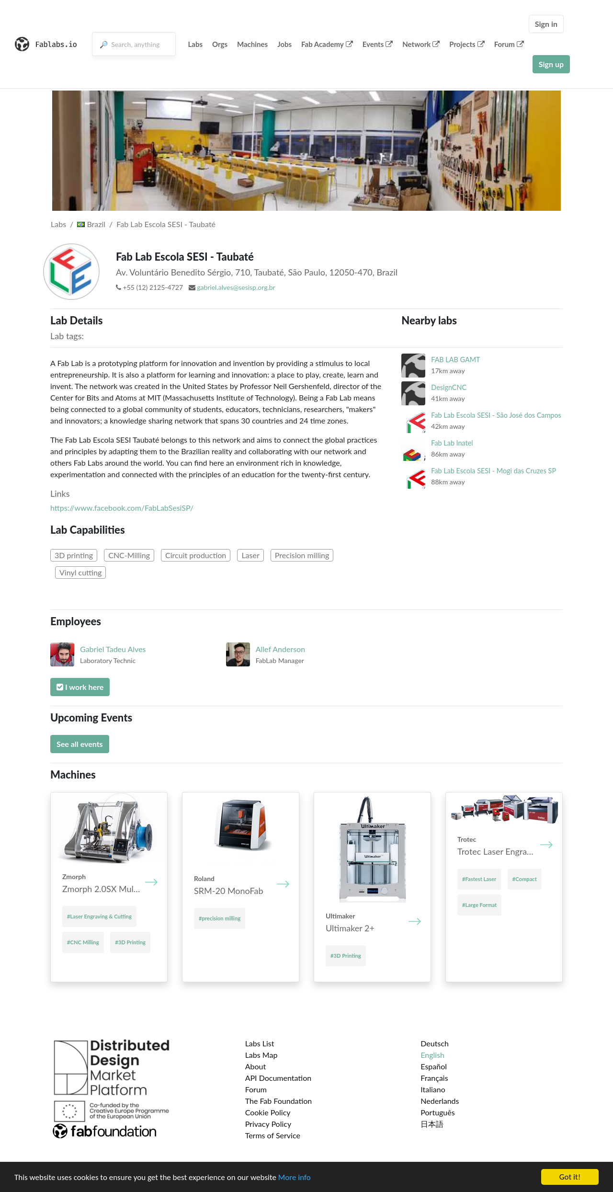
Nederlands (439, 1100)
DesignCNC (448, 387)
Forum (509, 44)
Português (437, 1112)
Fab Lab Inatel (452, 443)
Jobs (284, 44)
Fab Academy (327, 44)
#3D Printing (130, 942)
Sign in (546, 23)
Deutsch (434, 1043)
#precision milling (219, 918)
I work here (80, 686)
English (432, 1054)
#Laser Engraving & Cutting (99, 916)
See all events (80, 743)
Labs (195, 44)
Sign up (551, 64)
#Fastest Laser (479, 879)
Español (433, 1066)
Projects (466, 44)
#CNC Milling (83, 942)
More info (294, 1177)
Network (421, 44)
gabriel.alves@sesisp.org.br (236, 287)
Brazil (91, 224)
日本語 (431, 1123)
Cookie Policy (268, 1112)
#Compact (524, 879)
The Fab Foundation (278, 1100)
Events (378, 44)
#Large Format (479, 905)
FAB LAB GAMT (455, 359)
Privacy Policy (268, 1123)
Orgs (219, 44)
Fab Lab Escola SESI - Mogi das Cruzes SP (493, 471)
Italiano (432, 1089)
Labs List (259, 1043)
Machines (252, 44)
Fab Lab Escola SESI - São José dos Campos (496, 415)
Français (434, 1077)
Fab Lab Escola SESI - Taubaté (166, 224)
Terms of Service (272, 1135)
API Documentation (278, 1077)
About (255, 1066)
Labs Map (261, 1054)
